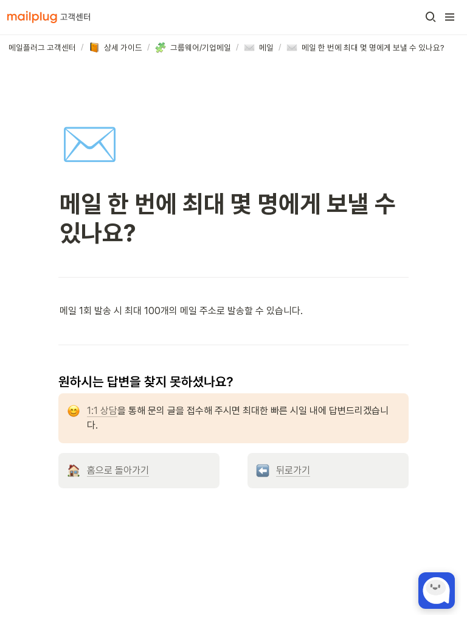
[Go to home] (48, 17)
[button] (430, 17)
